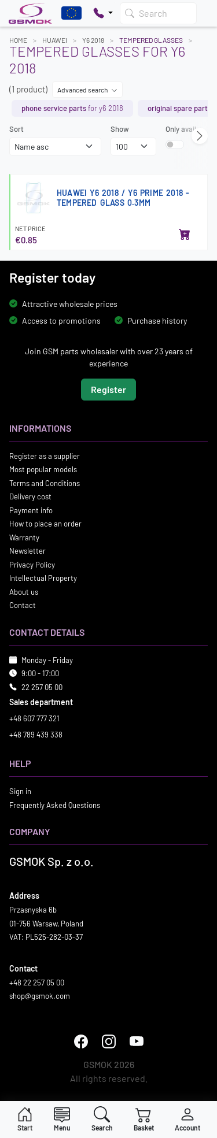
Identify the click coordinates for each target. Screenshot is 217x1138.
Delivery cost (30, 496)
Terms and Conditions (44, 482)
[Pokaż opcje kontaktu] (103, 13)
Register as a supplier (44, 455)
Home (18, 40)
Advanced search (87, 90)
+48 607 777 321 (34, 718)
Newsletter (27, 550)
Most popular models (43, 469)
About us (23, 591)
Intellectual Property (43, 578)
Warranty (24, 537)
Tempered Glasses (151, 40)
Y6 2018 (93, 40)
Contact (22, 605)
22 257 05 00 (41, 686)
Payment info (31, 509)
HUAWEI (54, 40)
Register (108, 388)
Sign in (20, 791)
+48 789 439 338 (35, 734)
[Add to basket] (185, 235)
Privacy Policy (32, 564)
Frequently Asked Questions (54, 804)
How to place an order (45, 523)
